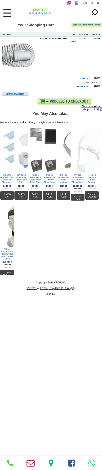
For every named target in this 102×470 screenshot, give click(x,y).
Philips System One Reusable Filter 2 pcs (72, 253)
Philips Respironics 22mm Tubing (53, 38)
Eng (85, 2)
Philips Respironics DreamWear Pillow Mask (72, 328)
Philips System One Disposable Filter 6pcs (24, 253)
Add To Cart (24, 198)
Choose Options (24, 424)
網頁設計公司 (62, 442)
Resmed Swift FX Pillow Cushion (24, 402)
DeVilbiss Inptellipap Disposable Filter (72, 177)
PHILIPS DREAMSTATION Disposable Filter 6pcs (24, 177)
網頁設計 (32, 442)
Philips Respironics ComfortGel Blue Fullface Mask (71, 404)
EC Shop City (47, 442)
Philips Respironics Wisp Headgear (23, 327)
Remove (73, 41)
